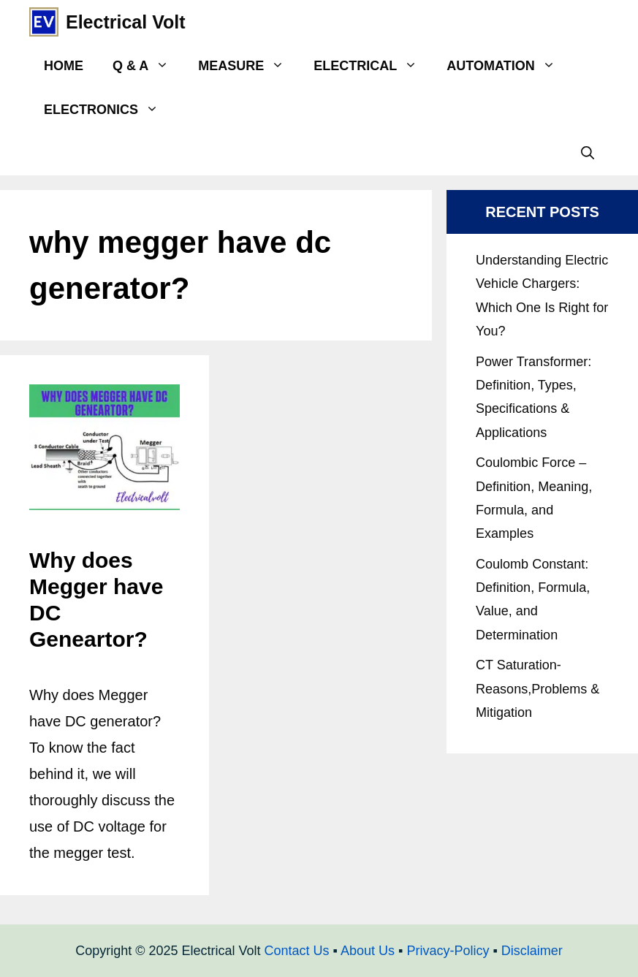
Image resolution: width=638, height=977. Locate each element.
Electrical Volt (126, 22)
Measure (248, 66)
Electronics (108, 110)
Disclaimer (532, 950)
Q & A (148, 66)
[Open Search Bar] (587, 153)
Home (63, 65)
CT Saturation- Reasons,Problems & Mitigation (537, 689)
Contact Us (297, 950)
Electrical (373, 66)
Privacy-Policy (447, 950)
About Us (368, 950)
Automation (508, 66)
